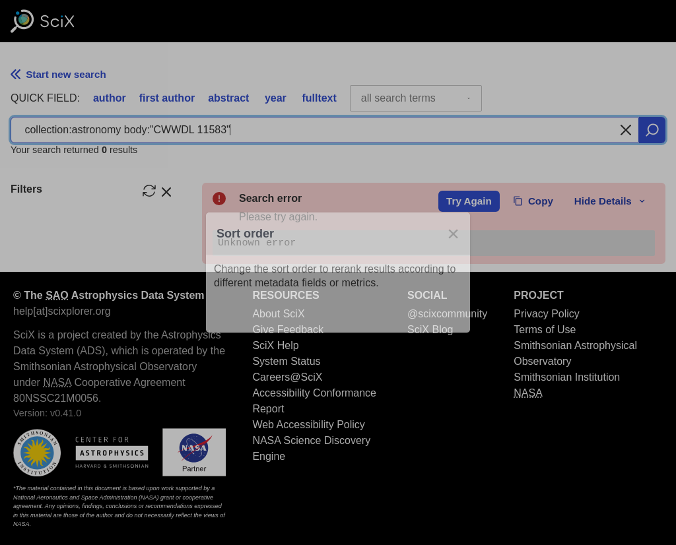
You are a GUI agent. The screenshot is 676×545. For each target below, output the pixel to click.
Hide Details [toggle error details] (610, 201)
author (109, 98)
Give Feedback (287, 329)
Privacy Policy (547, 313)
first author (167, 98)
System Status (286, 361)
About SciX (278, 313)
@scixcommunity (447, 313)
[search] (652, 130)
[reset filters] (149, 191)
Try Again (469, 201)
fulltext (319, 98)
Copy (533, 201)
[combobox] (416, 98)
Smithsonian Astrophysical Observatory (575, 353)
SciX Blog (430, 329)
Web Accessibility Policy (308, 424)
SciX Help (275, 345)
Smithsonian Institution (567, 377)
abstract (228, 98)
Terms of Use (545, 329)
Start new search (58, 74)
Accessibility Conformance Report (314, 400)
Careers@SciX (287, 377)
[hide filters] (166, 191)
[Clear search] (626, 130)
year (276, 98)
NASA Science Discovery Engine (311, 448)
